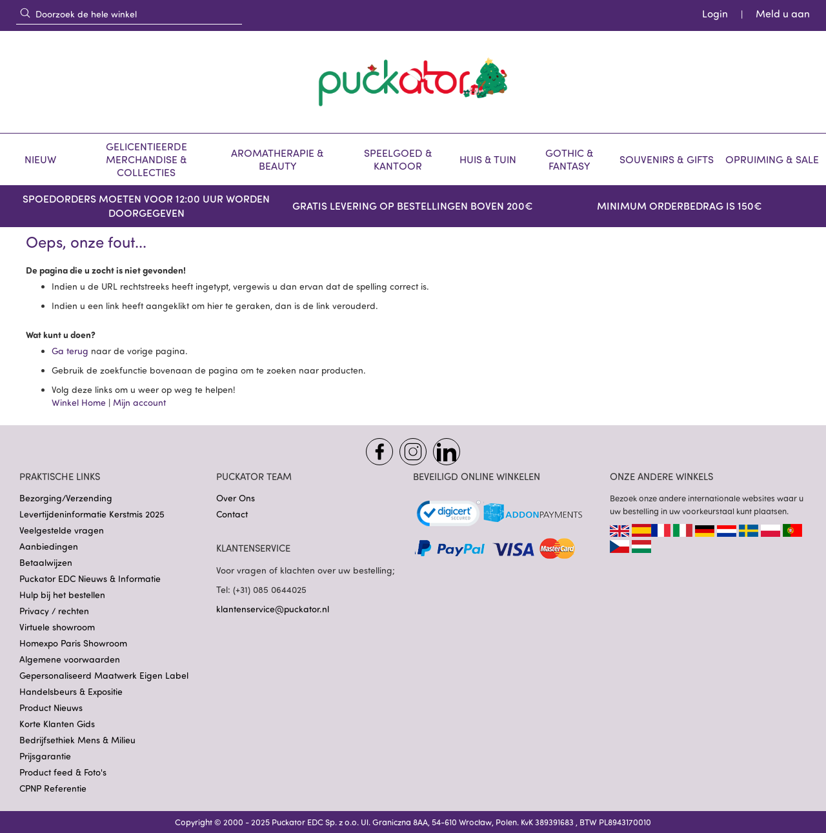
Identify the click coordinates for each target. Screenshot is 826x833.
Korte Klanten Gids (57, 723)
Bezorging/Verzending (65, 497)
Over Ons (235, 497)
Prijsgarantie (45, 755)
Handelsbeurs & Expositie (71, 691)
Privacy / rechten (54, 610)
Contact (232, 513)
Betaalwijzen (45, 562)
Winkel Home (79, 402)
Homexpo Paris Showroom (73, 642)
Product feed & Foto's (62, 772)
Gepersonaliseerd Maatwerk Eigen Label (103, 675)
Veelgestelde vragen (61, 530)
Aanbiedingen (48, 546)
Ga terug (71, 350)
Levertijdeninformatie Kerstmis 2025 (92, 513)
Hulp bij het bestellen (62, 594)
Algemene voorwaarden (69, 659)
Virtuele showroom (57, 626)
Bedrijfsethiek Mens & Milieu (77, 739)
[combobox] (129, 13)
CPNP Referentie (52, 788)
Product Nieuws (51, 707)
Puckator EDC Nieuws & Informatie (90, 578)
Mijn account (139, 402)
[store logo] (413, 82)
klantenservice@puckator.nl (272, 608)
